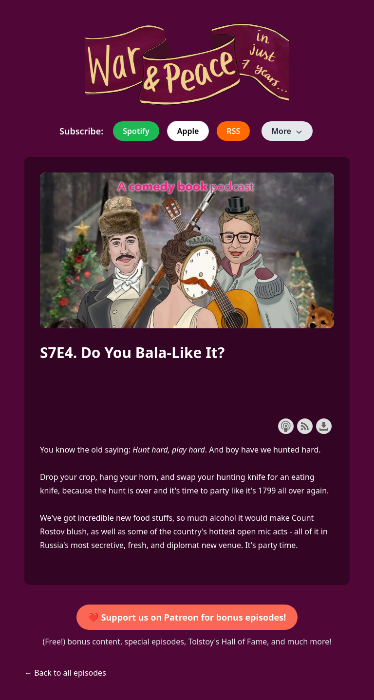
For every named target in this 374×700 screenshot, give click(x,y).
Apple (188, 131)
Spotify (136, 131)
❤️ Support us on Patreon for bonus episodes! (187, 617)
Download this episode (324, 426)
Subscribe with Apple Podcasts (286, 426)
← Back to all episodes (65, 672)
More (287, 131)
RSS (233, 131)
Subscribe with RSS (305, 426)
